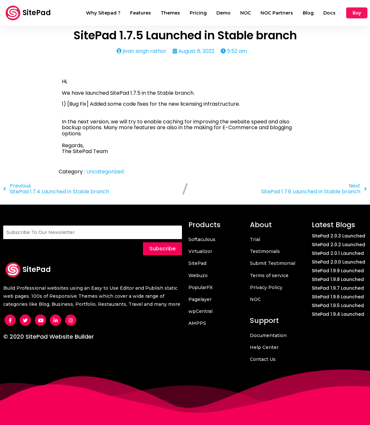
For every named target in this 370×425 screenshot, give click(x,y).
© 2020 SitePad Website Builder (48, 337)
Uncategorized (105, 171)
